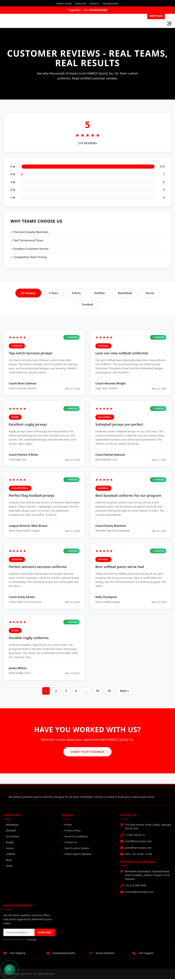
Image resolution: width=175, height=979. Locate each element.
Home (68, 824)
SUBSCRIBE (45, 932)
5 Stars (53, 293)
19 (109, 691)
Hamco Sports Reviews (77, 854)
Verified (99, 293)
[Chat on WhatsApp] (9, 969)
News (9, 865)
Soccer (149, 293)
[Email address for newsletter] (19, 932)
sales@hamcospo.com (138, 847)
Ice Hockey (12, 836)
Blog (8, 860)
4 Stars (76, 293)
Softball (10, 854)
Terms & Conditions (76, 836)
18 (97, 691)
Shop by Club (156, 16)
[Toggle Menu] (169, 23)
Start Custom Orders (76, 848)
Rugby (10, 842)
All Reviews (28, 293)
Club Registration (111, 3)
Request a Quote (64, 3)
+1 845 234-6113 (135, 834)
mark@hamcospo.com (138, 841)
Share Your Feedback (87, 752)
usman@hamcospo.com (139, 891)
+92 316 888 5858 (135, 885)
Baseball (11, 830)
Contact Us (94, 3)
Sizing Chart (80, 3)
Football (87, 304)
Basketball (125, 293)
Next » (124, 691)
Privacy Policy (72, 830)
